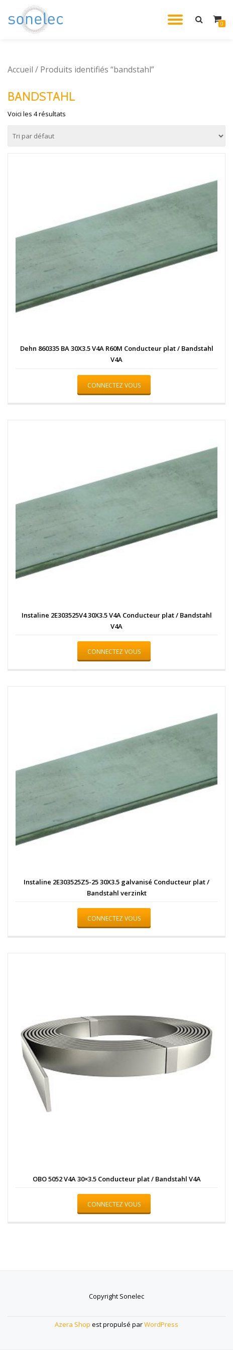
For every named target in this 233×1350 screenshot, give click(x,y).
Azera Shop (72, 1324)
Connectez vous (114, 385)
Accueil (20, 69)
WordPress (161, 1324)
